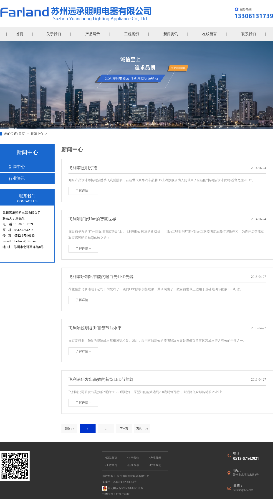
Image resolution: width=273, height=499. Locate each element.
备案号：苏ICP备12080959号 (119, 482)
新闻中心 (37, 133)
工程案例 (131, 34)
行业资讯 (17, 178)
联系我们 (248, 34)
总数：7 (69, 428)
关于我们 (53, 34)
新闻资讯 (170, 34)
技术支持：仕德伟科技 (116, 494)
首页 (19, 34)
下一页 (124, 428)
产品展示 (92, 34)
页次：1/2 (142, 428)
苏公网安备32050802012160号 (122, 488)
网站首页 (111, 457)
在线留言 (209, 34)
